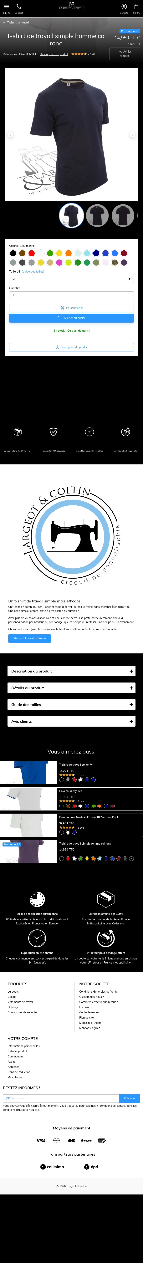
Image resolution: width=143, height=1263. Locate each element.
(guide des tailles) (33, 271)
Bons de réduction (19, 1208)
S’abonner (129, 1234)
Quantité (14, 288)
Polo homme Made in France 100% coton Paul (88, 885)
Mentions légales (89, 1164)
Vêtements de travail (20, 1138)
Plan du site (86, 1153)
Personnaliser (71, 308)
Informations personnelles (24, 1182)
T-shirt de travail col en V (75, 764)
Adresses (13, 1203)
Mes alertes (15, 1213)
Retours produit (17, 1187)
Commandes (15, 1192)
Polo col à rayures (70, 825)
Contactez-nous (89, 1148)
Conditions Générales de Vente (98, 1127)
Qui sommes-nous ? (91, 1133)
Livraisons (85, 1143)
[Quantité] (71, 295)
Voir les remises (125, 53)
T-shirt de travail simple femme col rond (85, 945)
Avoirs (11, 1197)
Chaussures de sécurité (22, 1148)
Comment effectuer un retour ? (98, 1138)
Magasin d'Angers (90, 1159)
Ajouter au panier (71, 318)
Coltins (12, 1133)
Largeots (13, 1127)
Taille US (26, 272)
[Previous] (10, 134)
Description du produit (54, 54)
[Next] (132, 134)
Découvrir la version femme (29, 638)
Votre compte (23, 1174)
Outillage (13, 1143)
